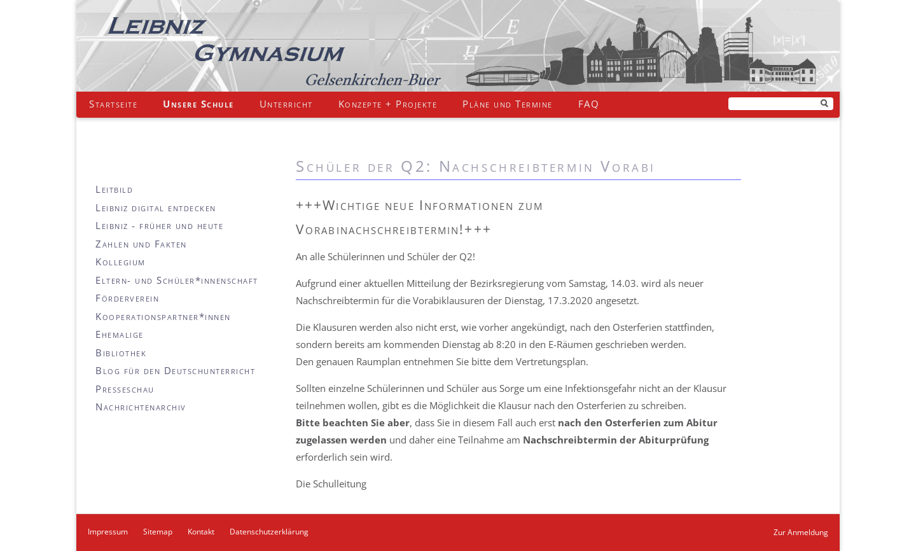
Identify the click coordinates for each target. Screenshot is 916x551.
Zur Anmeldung (801, 532)
